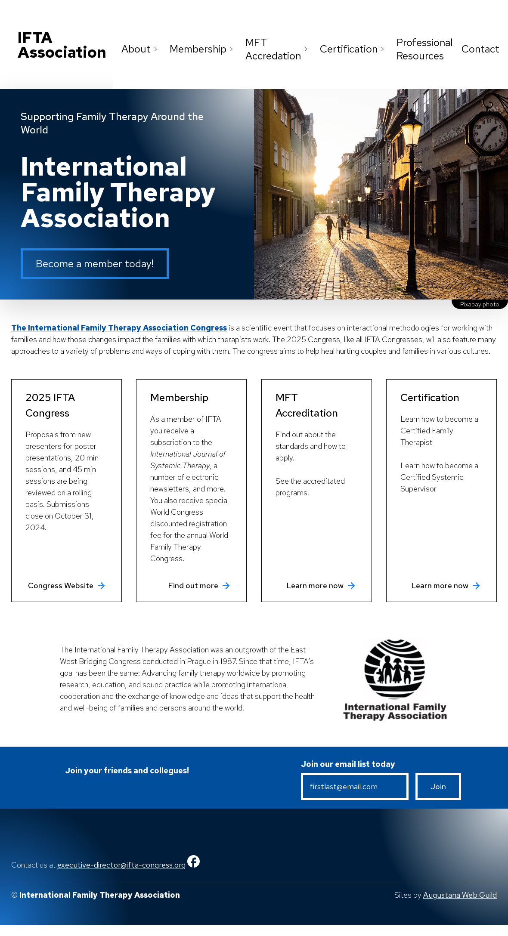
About (141, 49)
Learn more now (321, 586)
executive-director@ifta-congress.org (121, 865)
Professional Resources (424, 49)
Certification (354, 49)
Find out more (199, 586)
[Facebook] (193, 865)
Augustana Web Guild (460, 895)
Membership (203, 49)
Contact (480, 49)
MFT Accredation (278, 49)
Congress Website (67, 586)
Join (438, 786)
